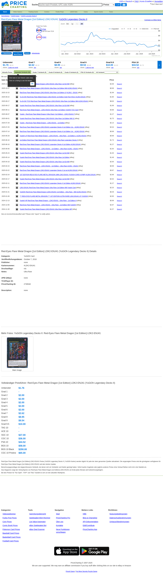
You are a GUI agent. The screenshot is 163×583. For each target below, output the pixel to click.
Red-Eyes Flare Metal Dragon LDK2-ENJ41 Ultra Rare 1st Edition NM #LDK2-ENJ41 (48, 88)
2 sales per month (13, 67)
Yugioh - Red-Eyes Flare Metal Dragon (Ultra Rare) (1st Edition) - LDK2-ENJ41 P (47, 114)
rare (35, 67)
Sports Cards (98, 12)
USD (121, 1)
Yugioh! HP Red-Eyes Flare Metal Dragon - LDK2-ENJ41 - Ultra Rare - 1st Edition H (48, 200)
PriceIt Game (70, 571)
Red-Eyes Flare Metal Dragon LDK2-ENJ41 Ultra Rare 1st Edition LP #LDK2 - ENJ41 (49, 93)
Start (58, 514)
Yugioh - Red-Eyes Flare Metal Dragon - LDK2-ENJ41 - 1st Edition (42, 123)
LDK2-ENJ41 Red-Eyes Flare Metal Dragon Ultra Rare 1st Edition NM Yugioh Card (48, 188)
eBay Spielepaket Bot (37, 525)
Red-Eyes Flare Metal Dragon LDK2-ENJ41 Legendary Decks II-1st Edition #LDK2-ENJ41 (50, 144)
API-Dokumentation (90, 522)
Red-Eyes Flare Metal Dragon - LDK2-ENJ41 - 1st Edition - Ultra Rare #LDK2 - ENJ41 (49, 149)
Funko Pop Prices (10, 518)
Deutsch (129, 1)
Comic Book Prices (10, 525)
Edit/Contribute (89, 525)
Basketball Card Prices (12, 537)
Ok (32, 84)
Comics (46, 12)
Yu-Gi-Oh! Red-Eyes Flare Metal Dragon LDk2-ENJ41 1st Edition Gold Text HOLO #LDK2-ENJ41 (53, 97)
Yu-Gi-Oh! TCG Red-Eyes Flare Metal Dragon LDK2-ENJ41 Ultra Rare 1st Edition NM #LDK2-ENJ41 (54, 101)
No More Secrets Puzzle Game (86, 571)
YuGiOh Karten (15, 16)
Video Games (17, 12)
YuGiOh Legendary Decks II (29, 16)
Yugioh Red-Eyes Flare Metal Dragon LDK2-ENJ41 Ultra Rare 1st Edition (44, 157)
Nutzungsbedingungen (118, 514)
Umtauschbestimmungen (119, 522)
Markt (5, 12)
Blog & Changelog (90, 518)
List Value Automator (37, 522)
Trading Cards (33, 12)
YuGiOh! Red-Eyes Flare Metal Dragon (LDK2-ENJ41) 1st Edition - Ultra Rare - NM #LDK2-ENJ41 (53, 192)
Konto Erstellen (146, 1)
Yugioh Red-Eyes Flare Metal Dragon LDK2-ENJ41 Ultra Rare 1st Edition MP (46, 209)
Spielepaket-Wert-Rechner (39, 518)
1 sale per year (89, 67)
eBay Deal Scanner (37, 529)
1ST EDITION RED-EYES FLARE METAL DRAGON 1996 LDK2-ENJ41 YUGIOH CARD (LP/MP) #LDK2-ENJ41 (58, 175)
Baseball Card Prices (11, 533)
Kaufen (27, 53)
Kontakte (59, 525)
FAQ (137, 1)
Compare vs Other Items (152, 20)
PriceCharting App (90, 529)
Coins (86, 12)
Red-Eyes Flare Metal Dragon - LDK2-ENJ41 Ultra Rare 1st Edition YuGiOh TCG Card (49, 110)
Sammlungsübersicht (37, 514)
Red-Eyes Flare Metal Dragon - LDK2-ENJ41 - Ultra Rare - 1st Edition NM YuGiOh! (48, 205)
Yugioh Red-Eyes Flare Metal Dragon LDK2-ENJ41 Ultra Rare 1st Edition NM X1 (47, 118)
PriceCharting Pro (63, 518)
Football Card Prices (11, 541)
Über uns (59, 522)
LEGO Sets (73, 12)
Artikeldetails (36, 53)
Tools (111, 12)
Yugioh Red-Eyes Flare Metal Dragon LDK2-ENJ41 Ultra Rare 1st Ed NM (44, 84)
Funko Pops (60, 12)
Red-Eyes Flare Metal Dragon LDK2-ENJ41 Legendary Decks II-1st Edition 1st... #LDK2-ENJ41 (52, 127)
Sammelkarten (5, 16)
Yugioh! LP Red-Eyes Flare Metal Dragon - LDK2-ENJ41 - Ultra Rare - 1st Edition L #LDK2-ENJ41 (53, 136)
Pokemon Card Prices (11, 529)
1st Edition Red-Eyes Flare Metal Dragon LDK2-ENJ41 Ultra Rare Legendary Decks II (49, 140)
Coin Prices (7, 522)
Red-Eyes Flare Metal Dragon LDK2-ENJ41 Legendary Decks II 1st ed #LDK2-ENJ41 (49, 170)
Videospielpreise (9, 514)
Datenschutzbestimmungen (120, 518)
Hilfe (84, 514)
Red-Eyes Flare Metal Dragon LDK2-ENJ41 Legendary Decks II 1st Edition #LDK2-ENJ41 (50, 183)
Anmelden (159, 1)
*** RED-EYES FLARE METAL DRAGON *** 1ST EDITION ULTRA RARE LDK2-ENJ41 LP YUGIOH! (54, 196)
